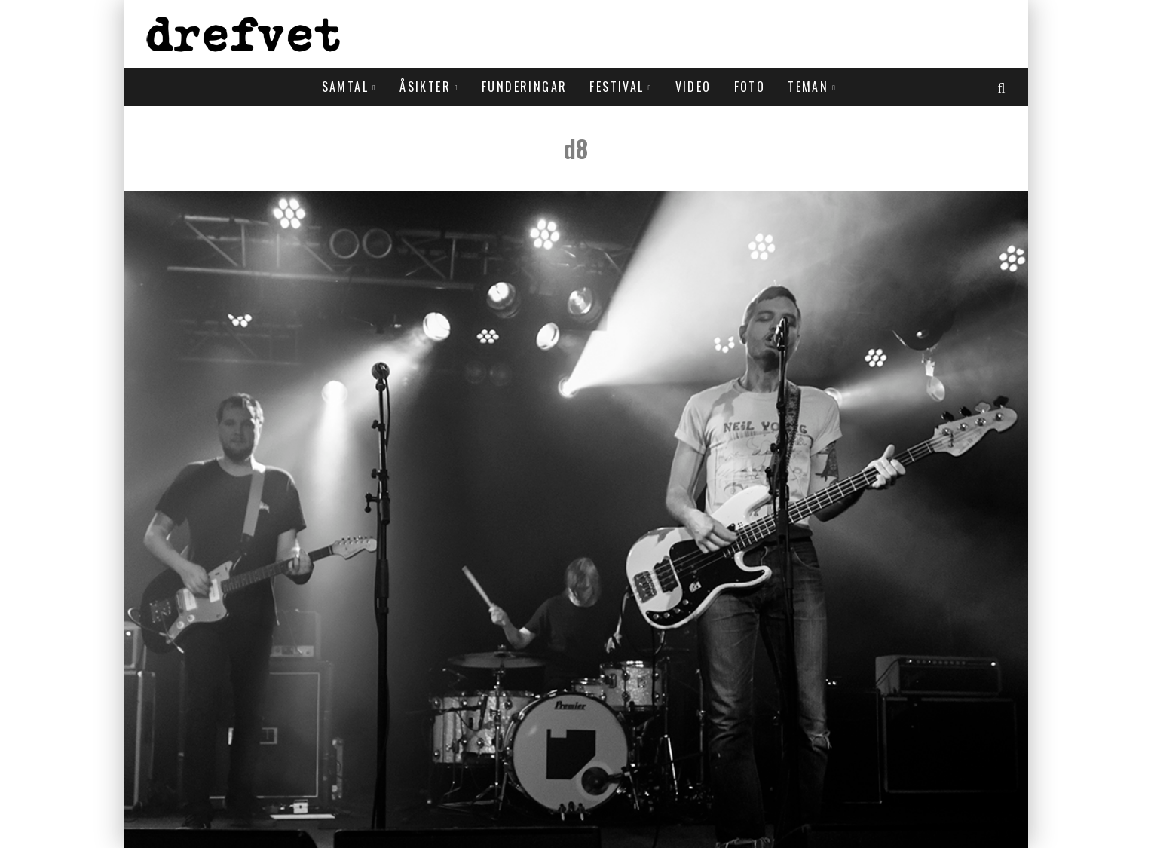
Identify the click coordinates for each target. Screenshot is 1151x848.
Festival (616, 87)
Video (693, 87)
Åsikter (425, 87)
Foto (750, 87)
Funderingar (524, 87)
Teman (808, 87)
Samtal (345, 87)
